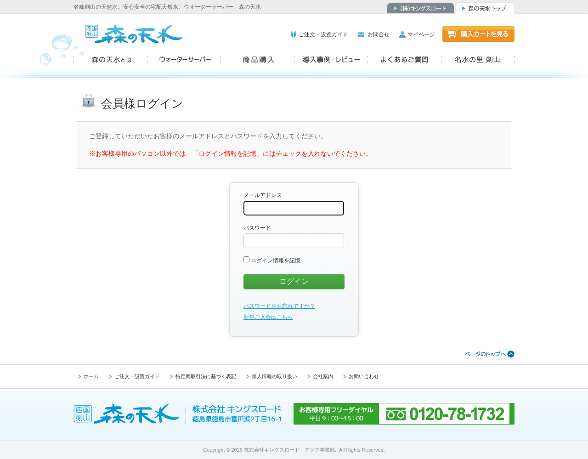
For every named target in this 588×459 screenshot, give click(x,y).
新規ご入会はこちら (268, 317)
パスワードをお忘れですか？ (279, 306)
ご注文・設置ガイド (323, 34)
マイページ (421, 34)
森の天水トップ (485, 8)
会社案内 (323, 376)
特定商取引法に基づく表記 (205, 376)
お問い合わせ (364, 376)
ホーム (91, 376)
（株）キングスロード (420, 8)
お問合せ (379, 34)
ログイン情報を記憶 (271, 260)
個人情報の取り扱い (274, 376)
